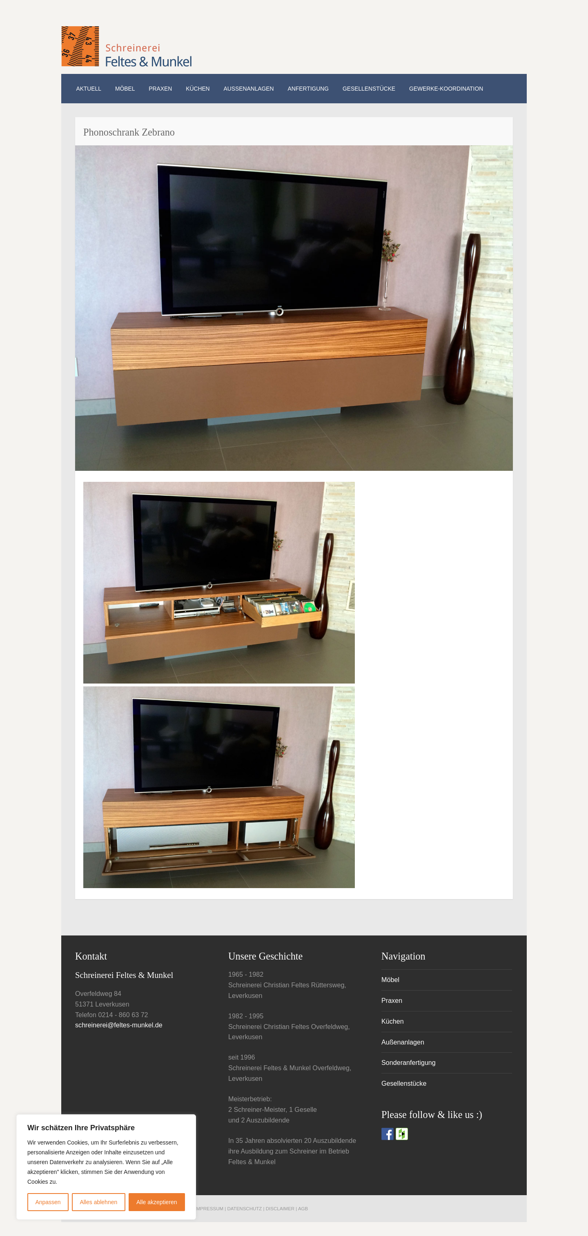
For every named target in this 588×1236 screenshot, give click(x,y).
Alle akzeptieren (156, 1202)
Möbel (125, 88)
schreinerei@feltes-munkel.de (119, 1025)
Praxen (160, 88)
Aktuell (88, 88)
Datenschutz (245, 1208)
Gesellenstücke (369, 88)
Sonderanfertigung (408, 1062)
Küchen (197, 88)
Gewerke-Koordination (446, 88)
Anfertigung (308, 88)
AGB (303, 1208)
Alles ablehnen (98, 1202)
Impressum (209, 1208)
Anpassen (47, 1202)
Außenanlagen (249, 88)
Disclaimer (280, 1208)
